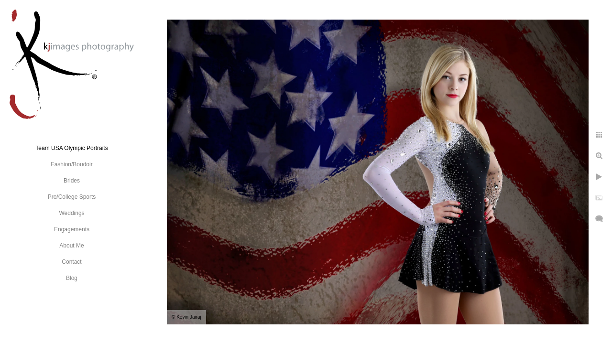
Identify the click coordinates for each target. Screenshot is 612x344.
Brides (72, 180)
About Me (71, 245)
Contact (71, 261)
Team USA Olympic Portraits (71, 148)
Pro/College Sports (72, 197)
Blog (71, 278)
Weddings (71, 213)
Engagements (71, 229)
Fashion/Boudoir (71, 164)
